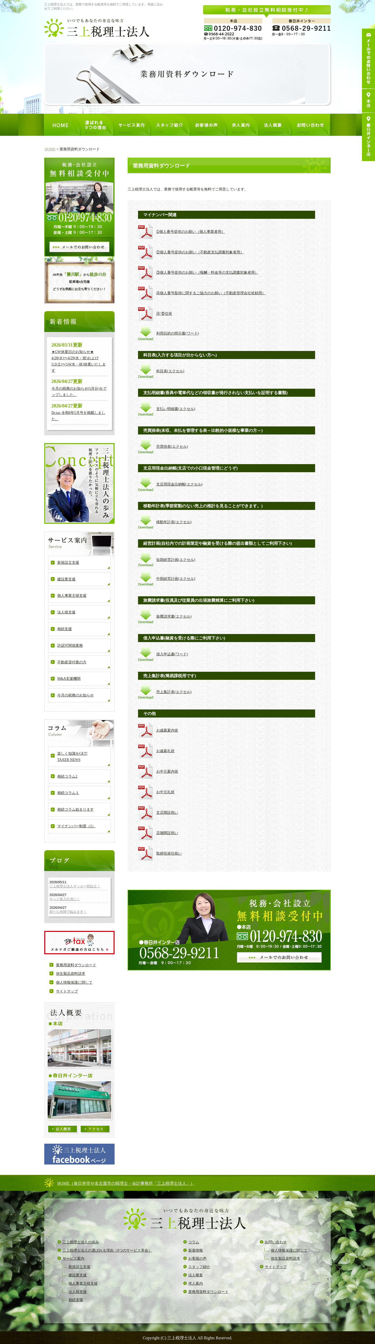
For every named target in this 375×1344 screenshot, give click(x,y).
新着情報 (195, 1250)
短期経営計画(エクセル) (175, 560)
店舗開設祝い (167, 833)
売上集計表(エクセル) (173, 692)
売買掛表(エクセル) (172, 447)
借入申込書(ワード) (172, 654)
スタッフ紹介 (199, 1267)
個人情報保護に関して (74, 982)
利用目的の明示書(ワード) (177, 333)
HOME (50, 149)
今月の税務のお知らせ (75, 695)
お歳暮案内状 (167, 730)
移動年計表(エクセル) (173, 522)
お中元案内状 (167, 771)
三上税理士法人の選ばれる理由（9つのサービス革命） (107, 1250)
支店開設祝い (167, 813)
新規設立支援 (68, 563)
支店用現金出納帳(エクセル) (179, 484)
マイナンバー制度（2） (76, 826)
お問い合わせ (276, 1242)
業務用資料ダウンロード (76, 965)
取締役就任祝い (169, 853)
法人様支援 (66, 612)
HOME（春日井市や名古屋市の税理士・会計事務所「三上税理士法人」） (126, 1183)
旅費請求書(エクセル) (173, 616)
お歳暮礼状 (165, 751)
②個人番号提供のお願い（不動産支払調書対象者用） (200, 252)
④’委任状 (164, 314)
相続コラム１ (68, 793)
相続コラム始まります (75, 809)
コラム (193, 1242)
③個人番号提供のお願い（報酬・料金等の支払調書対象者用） (207, 272)
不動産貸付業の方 (71, 662)
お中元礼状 (165, 792)
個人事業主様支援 (71, 596)
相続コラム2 (67, 776)
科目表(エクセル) (170, 371)
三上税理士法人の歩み (81, 1242)
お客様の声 (197, 1258)
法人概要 (195, 1275)
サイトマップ (67, 991)
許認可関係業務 (70, 646)
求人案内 (195, 1283)
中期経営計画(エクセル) (175, 579)
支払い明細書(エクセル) (175, 409)
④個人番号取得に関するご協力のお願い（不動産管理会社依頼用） (211, 293)
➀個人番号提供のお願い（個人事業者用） (190, 232)
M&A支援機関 (68, 679)
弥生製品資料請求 (70, 974)
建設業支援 (66, 579)
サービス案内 (73, 1258)
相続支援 (64, 629)
